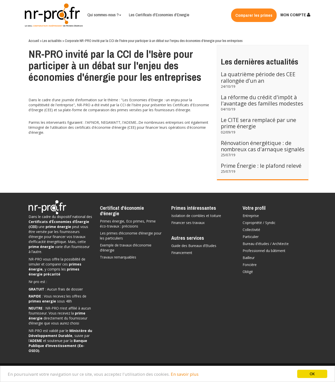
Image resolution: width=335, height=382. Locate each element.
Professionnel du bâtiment (264, 250)
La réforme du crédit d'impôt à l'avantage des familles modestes (262, 100)
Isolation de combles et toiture (196, 215)
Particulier (251, 236)
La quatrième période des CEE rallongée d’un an (258, 77)
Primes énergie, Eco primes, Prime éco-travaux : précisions (128, 223)
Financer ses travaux (188, 222)
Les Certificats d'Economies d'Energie (159, 15)
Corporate (72, 40)
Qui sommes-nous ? (104, 15)
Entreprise (251, 215)
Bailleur (249, 257)
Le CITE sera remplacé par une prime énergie (258, 123)
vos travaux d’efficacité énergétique (57, 239)
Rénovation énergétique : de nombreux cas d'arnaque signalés (262, 146)
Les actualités (52, 40)
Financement (181, 252)
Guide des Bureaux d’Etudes (193, 245)
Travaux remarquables (118, 257)
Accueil (34, 40)
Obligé (248, 271)
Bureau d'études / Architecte (266, 243)
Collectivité (251, 229)
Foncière (250, 264)
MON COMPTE (295, 15)
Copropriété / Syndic (259, 222)
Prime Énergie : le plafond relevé (261, 165)
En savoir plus (185, 374)
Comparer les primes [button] (253, 15)
